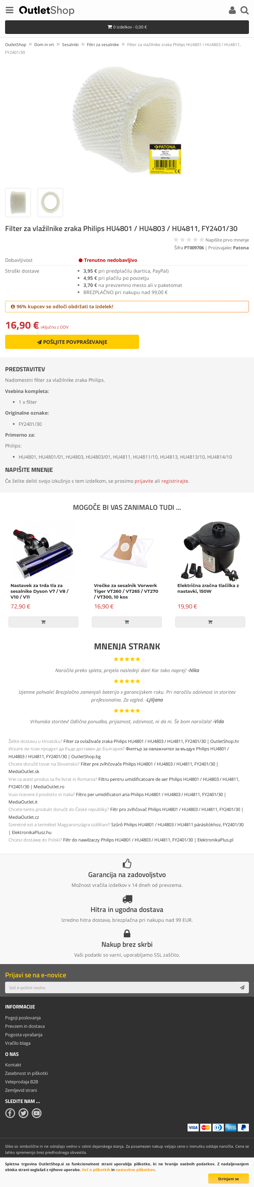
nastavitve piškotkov (135, 1169)
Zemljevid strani (21, 1090)
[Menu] (9, 11)
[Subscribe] (242, 987)
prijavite (144, 481)
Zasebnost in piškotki (26, 1073)
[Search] (244, 11)
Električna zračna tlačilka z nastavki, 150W (208, 588)
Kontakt (13, 1065)
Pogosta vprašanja (23, 1035)
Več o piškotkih (96, 1169)
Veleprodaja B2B (21, 1082)
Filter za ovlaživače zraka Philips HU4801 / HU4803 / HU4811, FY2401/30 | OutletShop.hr (151, 741)
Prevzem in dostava (25, 1026)
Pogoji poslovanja (23, 1018)
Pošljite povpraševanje (72, 341)
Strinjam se (228, 1178)
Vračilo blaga (18, 1043)
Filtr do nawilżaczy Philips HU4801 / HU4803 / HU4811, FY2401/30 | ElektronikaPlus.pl (148, 840)
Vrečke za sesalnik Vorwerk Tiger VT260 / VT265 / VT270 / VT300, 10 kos (126, 591)
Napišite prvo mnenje (227, 240)
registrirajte (174, 481)
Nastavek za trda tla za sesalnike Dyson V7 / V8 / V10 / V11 (40, 591)
